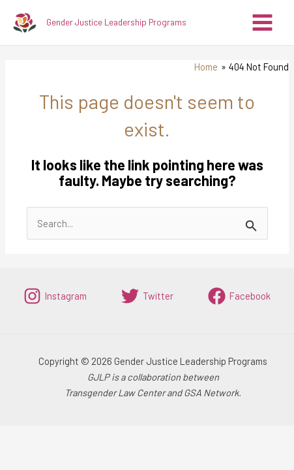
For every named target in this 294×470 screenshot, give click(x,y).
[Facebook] (239, 296)
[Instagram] (55, 296)
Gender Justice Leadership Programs (116, 21)
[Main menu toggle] (262, 22)
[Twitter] (147, 296)
